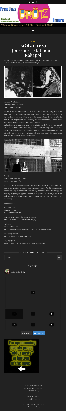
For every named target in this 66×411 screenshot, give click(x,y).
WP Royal (38, 407)
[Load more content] (26, 333)
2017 (33, 41)
